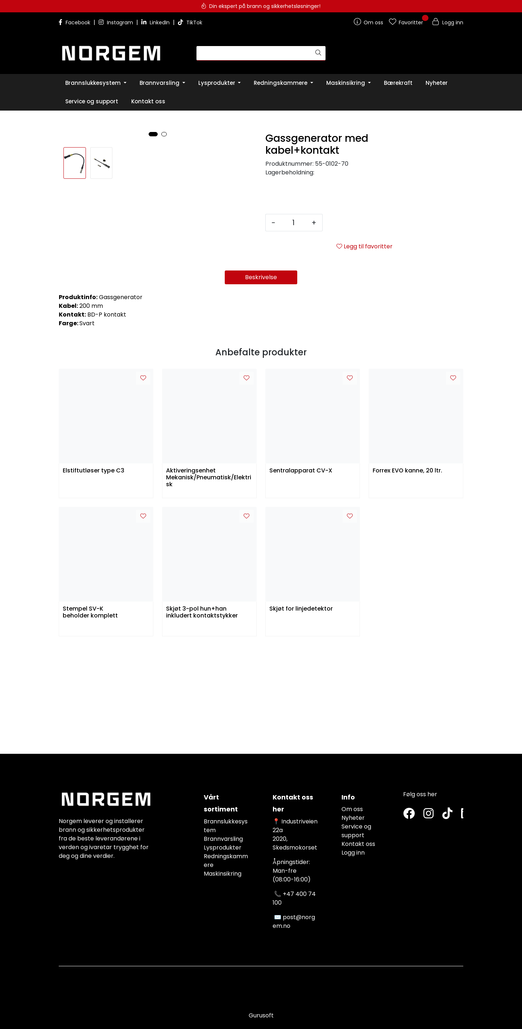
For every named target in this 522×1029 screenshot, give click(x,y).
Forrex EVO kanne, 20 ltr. (407, 579)
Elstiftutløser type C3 (93, 579)
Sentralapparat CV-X (300, 579)
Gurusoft (261, 1015)
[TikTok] (447, 813)
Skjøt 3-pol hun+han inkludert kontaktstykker (202, 721)
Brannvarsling (223, 839)
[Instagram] (428, 813)
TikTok (190, 22)
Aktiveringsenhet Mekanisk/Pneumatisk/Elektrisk (208, 586)
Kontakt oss (358, 844)
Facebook (75, 22)
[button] (153, 315)
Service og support (356, 830)
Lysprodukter (222, 847)
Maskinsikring (222, 873)
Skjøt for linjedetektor (301, 718)
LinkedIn (156, 22)
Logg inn (353, 852)
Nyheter (353, 818)
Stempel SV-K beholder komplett (90, 721)
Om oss (352, 809)
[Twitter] (409, 813)
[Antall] (293, 222)
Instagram (116, 22)
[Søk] (253, 53)
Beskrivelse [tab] (261, 386)
